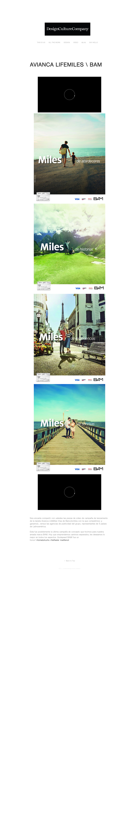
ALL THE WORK (54, 42)
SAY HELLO (93, 42)
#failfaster (54, 540)
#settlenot (64, 540)
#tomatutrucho (43, 540)
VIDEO (75, 42)
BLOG (84, 42)
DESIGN (67, 42)
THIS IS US (41, 42)
